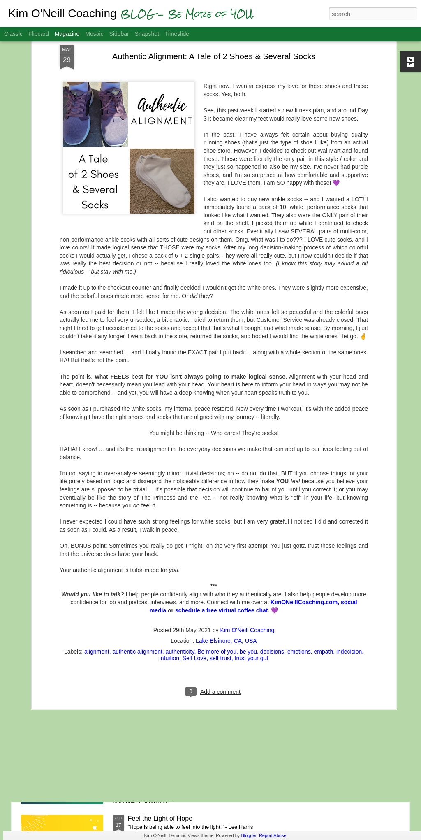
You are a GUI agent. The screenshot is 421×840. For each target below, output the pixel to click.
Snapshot (147, 33)
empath (323, 552)
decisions (272, 552)
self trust (220, 559)
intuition (169, 559)
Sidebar (119, 33)
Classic (13, 33)
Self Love (194, 559)
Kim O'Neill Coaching (247, 531)
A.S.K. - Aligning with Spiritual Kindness (185, 631)
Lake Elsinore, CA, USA (226, 541)
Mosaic (94, 33)
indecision (349, 552)
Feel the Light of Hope (160, 818)
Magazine (67, 33)
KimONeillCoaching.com (304, 503)
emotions (299, 552)
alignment (96, 552)
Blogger (248, 835)
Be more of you (216, 552)
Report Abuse (273, 835)
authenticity (180, 552)
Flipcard (38, 33)
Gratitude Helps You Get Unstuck (176, 724)
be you (248, 552)
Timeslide (177, 33)
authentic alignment (137, 552)
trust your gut (251, 559)
